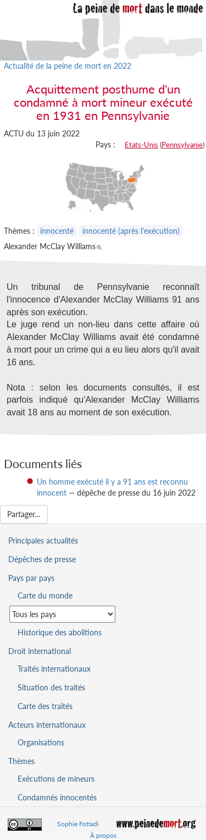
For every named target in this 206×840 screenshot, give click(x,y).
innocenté (57, 230)
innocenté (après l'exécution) (131, 230)
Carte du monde (45, 595)
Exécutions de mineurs (56, 778)
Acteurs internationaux (47, 724)
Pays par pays (31, 578)
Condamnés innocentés (57, 797)
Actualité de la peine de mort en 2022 (67, 65)
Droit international (39, 651)
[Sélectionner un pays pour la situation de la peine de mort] (62, 614)
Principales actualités (43, 540)
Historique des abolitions (60, 632)
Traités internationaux (54, 668)
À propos (103, 835)
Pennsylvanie (182, 144)
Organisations (41, 742)
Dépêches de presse (42, 559)
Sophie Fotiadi (78, 824)
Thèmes (21, 761)
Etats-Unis (141, 144)
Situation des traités (51, 687)
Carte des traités (45, 706)
